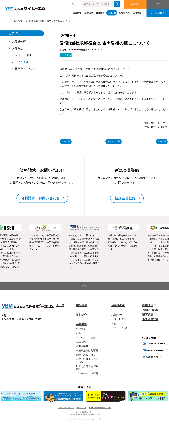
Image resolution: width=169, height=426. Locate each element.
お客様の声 (124, 13)
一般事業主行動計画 (87, 350)
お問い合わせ (157, 13)
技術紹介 (88, 13)
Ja (73, 4)
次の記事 (161, 141)
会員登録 (135, 4)
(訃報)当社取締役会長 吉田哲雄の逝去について (48, 21)
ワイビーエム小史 (85, 337)
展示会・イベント (25, 68)
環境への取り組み (85, 355)
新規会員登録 (150, 319)
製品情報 (77, 13)
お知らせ (111, 13)
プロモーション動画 (87, 373)
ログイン (157, 4)
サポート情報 (23, 55)
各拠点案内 (82, 346)
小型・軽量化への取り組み (87, 360)
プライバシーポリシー (66, 407)
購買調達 (147, 314)
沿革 (78, 333)
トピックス (65, 55)
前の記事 (65, 141)
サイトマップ (81, 407)
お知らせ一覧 (113, 141)
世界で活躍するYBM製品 (87, 368)
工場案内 (81, 342)
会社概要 (100, 13)
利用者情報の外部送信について (100, 407)
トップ (7, 21)
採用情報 (137, 13)
